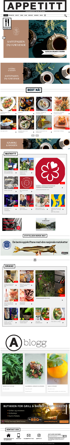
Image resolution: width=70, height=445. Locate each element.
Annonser (36, 15)
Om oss (41, 15)
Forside (5, 15)
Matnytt (17, 15)
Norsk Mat (30, 15)
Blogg (25, 15)
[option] (35, 39)
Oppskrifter (11, 15)
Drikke (21, 15)
